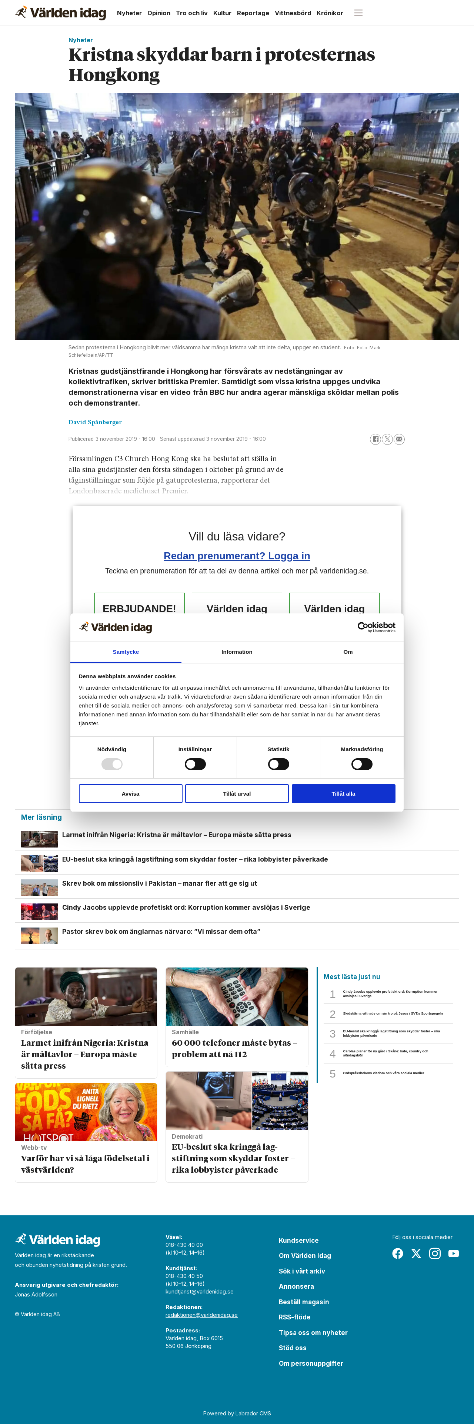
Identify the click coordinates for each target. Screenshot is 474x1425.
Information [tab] (237, 652)
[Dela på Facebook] (375, 439)
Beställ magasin (304, 1302)
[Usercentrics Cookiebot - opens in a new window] (363, 627)
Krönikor (330, 13)
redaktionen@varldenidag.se (202, 1315)
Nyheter (129, 13)
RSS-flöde (295, 1318)
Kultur (222, 13)
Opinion (158, 13)
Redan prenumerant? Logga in (237, 556)
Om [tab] (348, 652)
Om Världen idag (305, 1257)
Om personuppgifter (311, 1364)
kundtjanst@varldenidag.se (200, 1292)
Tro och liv (192, 13)
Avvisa (131, 793)
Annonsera (296, 1287)
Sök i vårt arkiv (302, 1272)
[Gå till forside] (60, 13)
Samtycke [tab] (126, 652)
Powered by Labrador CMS (237, 1414)
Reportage (253, 13)
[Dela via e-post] (399, 439)
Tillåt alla (344, 793)
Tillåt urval (237, 793)
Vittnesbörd (293, 13)
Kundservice (299, 1241)
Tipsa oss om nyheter (313, 1333)
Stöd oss (293, 1349)
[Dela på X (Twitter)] (387, 439)
